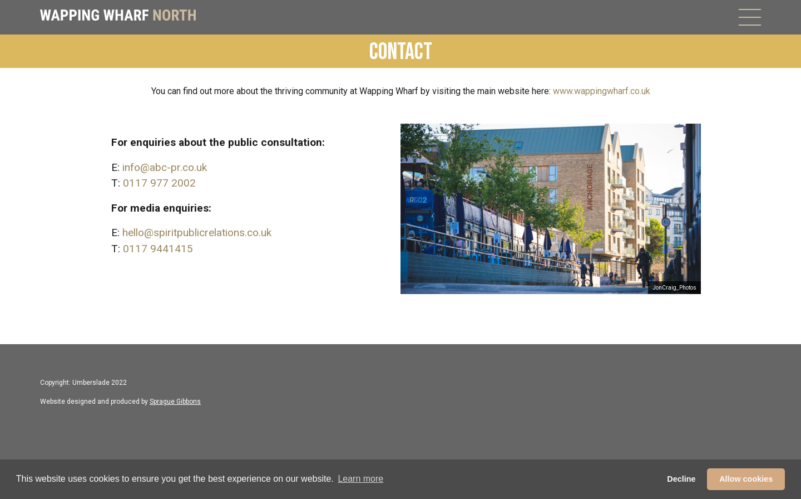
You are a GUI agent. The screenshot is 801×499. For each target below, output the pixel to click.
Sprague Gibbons (175, 401)
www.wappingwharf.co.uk (601, 91)
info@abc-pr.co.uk (164, 167)
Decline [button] (681, 478)
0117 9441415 (158, 248)
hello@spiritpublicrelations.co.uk (196, 232)
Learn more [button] (360, 478)
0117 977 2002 (159, 183)
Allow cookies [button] (746, 478)
